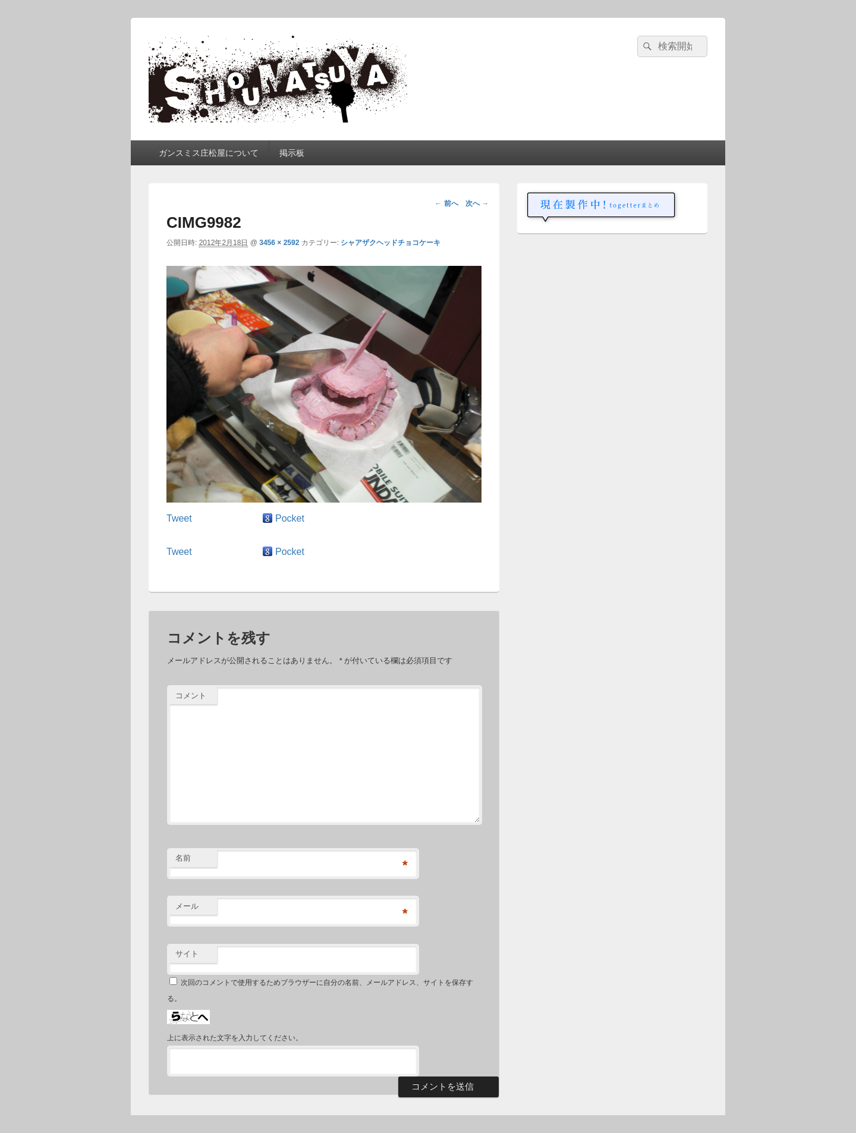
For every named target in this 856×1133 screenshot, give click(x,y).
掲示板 (291, 153)
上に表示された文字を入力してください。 (235, 1038)
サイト (187, 953)
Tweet (179, 518)
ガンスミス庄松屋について (209, 153)
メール (187, 906)
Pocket (289, 518)
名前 (183, 857)
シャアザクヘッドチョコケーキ (390, 242)
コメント (190, 695)
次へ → (477, 203)
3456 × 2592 (279, 242)
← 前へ (446, 203)
